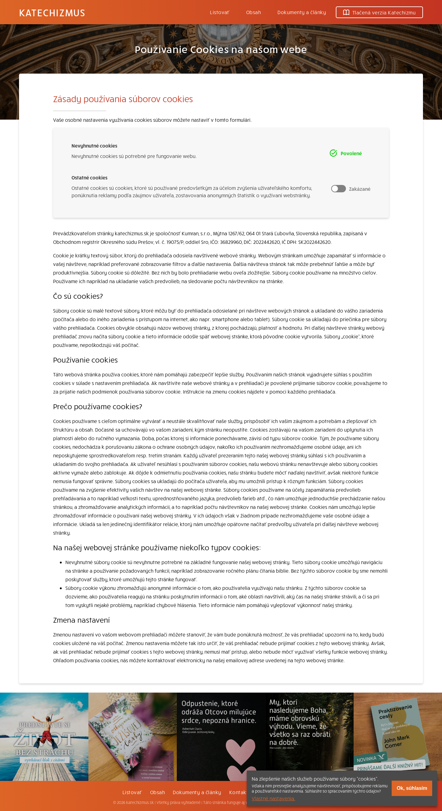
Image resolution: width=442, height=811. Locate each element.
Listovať (220, 12)
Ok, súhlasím (412, 788)
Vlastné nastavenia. (273, 798)
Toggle (338, 188)
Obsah (253, 12)
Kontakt (238, 792)
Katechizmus (52, 12)
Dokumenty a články (301, 12)
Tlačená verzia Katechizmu (379, 12)
